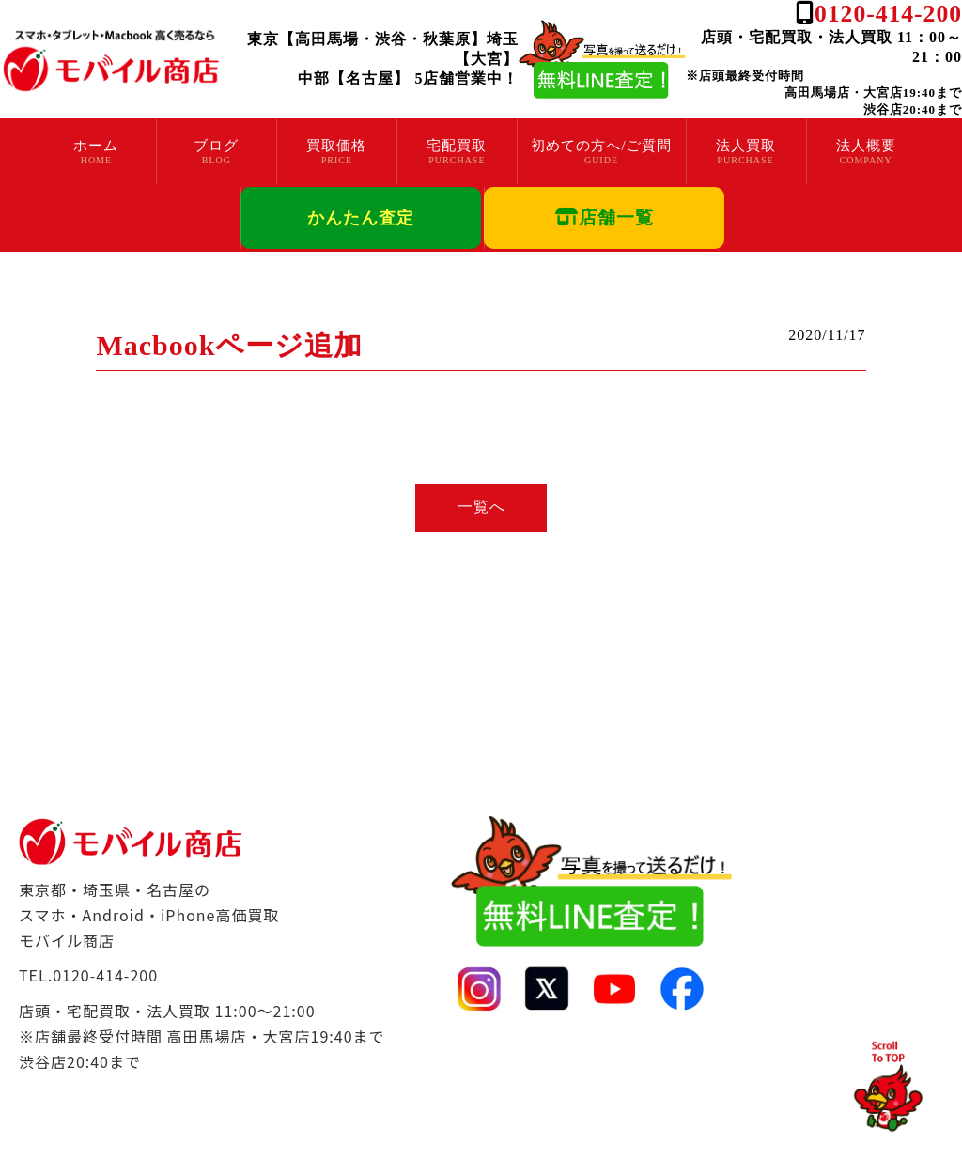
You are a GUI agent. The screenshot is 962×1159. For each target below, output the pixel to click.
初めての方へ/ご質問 (601, 145)
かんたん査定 (360, 218)
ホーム (95, 145)
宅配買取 (457, 145)
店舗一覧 (604, 217)
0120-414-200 (888, 13)
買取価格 (336, 145)
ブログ (216, 145)
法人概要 (866, 145)
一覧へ (481, 507)
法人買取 (746, 145)
